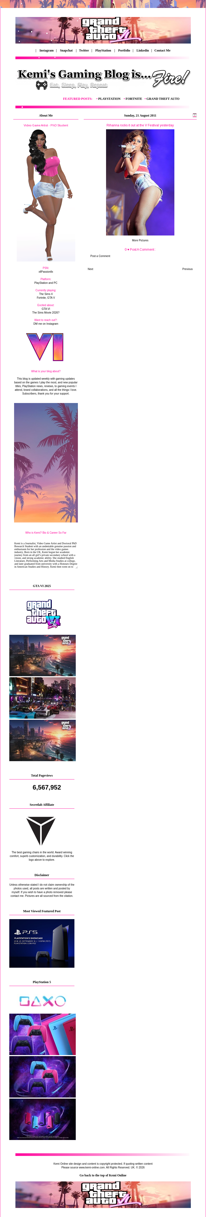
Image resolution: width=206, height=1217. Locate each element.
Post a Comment (100, 256)
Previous (187, 269)
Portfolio (124, 50)
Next (90, 269)
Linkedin (143, 50)
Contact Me (161, 50)
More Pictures (140, 240)
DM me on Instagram (45, 323)
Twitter (84, 50)
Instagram (46, 50)
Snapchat (66, 50)
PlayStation (103, 50)
